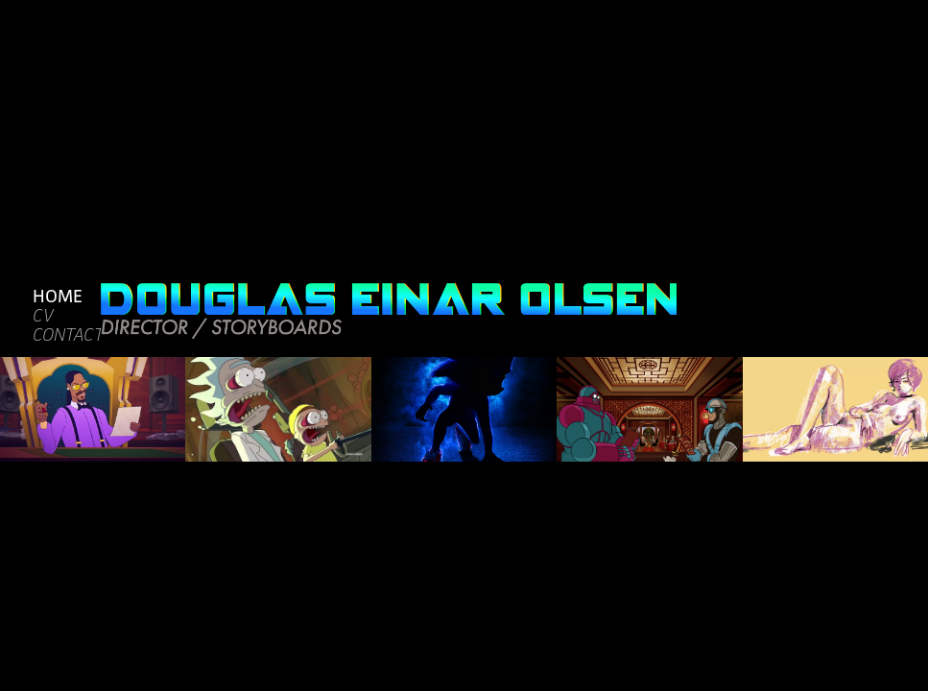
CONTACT (68, 334)
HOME (58, 295)
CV (43, 315)
